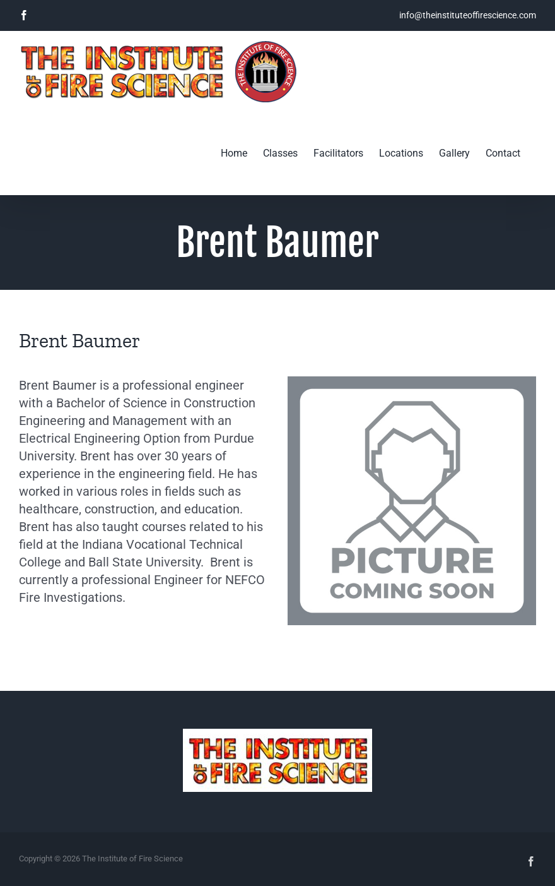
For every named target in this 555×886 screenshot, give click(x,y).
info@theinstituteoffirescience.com (467, 15)
